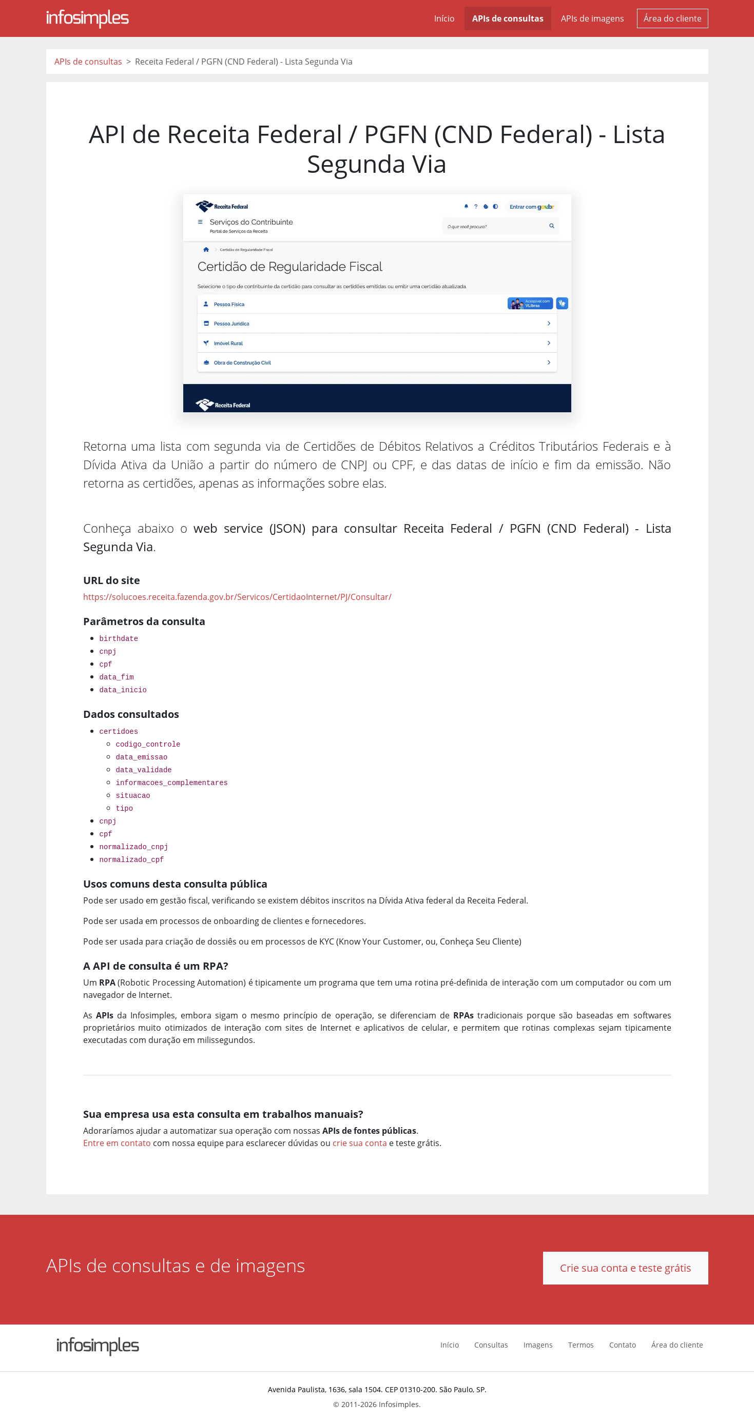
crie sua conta (360, 1143)
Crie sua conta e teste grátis (625, 1268)
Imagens (538, 1345)
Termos (581, 1345)
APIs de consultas (508, 18)
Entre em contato (117, 1143)
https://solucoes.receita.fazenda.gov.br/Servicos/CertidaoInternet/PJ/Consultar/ (237, 597)
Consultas (491, 1345)
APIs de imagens (592, 18)
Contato (622, 1345)
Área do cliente (673, 18)
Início (444, 18)
